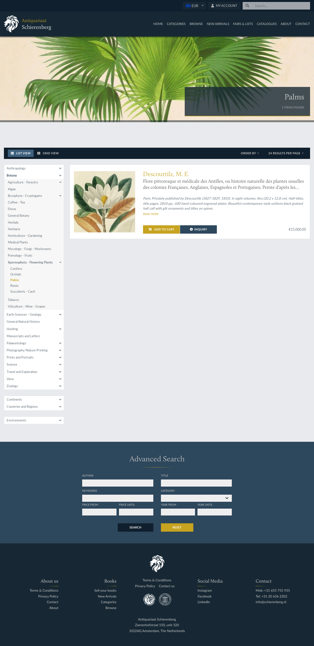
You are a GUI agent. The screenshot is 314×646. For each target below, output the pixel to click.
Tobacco (13, 300)
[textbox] (194, 5)
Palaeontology (16, 343)
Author (87, 475)
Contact (302, 24)
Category (168, 490)
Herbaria (14, 229)
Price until (127, 504)
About (286, 24)
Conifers (16, 268)
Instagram (204, 590)
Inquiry (198, 229)
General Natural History (23, 321)
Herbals (13, 222)
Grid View (48, 153)
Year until (205, 504)
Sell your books (105, 590)
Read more (150, 214)
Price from (90, 504)
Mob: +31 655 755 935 (273, 590)
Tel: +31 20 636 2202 (271, 596)
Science (12, 364)
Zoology (12, 386)
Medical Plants (18, 242)
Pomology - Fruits (20, 255)
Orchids (15, 274)
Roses (14, 285)
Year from (168, 504)
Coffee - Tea (16, 202)
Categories (176, 24)
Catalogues (267, 24)
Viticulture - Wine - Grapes (26, 306)
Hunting (12, 329)
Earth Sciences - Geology (24, 314)
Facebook (204, 596)
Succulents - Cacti (22, 291)
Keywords (89, 490)
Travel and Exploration (22, 372)
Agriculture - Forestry (23, 182)
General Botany (18, 215)
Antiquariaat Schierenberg (157, 619)
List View (21, 153)
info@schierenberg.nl (271, 602)
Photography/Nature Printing (27, 350)
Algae (12, 189)
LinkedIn (203, 602)
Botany (12, 175)
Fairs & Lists (243, 24)
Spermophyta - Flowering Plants (30, 262)
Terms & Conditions (44, 590)
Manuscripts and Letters (23, 336)
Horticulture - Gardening (25, 235)
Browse (196, 24)
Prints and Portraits (20, 357)
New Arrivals (218, 24)
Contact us (167, 586)
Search (135, 527)
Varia (10, 379)
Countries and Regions (22, 406)
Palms (14, 280)
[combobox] (194, 6)
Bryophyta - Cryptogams (25, 195)
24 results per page (284, 153)
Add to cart (161, 229)
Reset (177, 527)
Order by (249, 153)
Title (164, 475)
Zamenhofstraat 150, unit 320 (157, 625)
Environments (16, 420)
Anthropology (16, 168)
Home (158, 24)
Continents (14, 399)
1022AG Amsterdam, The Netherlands (157, 631)
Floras (12, 209)
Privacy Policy (48, 596)
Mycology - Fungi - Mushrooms (29, 249)
